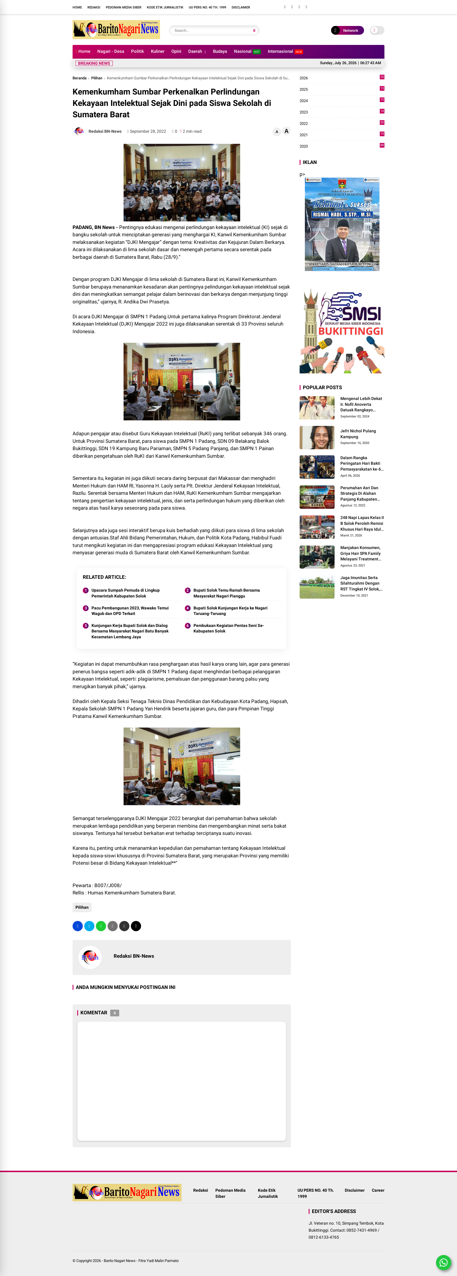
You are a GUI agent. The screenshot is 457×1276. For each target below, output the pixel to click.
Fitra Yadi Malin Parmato (158, 1260)
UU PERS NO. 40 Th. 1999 (207, 7)
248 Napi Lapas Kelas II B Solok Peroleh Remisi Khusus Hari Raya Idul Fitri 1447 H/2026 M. (362, 523)
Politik (137, 51)
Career (378, 1193)
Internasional (285, 51)
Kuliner (157, 51)
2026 (342, 78)
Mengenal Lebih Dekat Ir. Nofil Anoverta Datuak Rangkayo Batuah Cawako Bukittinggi (361, 404)
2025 (342, 89)
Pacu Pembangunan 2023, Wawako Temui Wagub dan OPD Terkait (130, 611)
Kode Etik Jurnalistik (165, 7)
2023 (342, 112)
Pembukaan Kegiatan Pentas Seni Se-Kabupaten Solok (229, 628)
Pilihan (96, 78)
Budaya (220, 51)
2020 (342, 146)
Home (77, 7)
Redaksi (93, 7)
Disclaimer (241, 7)
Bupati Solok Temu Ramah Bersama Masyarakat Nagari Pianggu (227, 593)
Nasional (247, 51)
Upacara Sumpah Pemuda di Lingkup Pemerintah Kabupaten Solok (126, 593)
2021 (342, 135)
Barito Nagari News (120, 1260)
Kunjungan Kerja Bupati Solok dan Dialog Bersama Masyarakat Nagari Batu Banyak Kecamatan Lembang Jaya (130, 631)
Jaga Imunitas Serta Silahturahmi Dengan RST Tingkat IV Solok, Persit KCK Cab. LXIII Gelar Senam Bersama (361, 583)
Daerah (195, 51)
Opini (176, 51)
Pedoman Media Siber (123, 7)
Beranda (80, 78)
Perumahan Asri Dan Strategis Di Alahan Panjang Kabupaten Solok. (359, 493)
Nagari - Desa (110, 51)
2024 (342, 100)
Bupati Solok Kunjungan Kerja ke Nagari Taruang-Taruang (231, 611)
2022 (342, 123)
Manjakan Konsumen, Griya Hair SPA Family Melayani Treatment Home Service (360, 553)
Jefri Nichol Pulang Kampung (358, 434)
